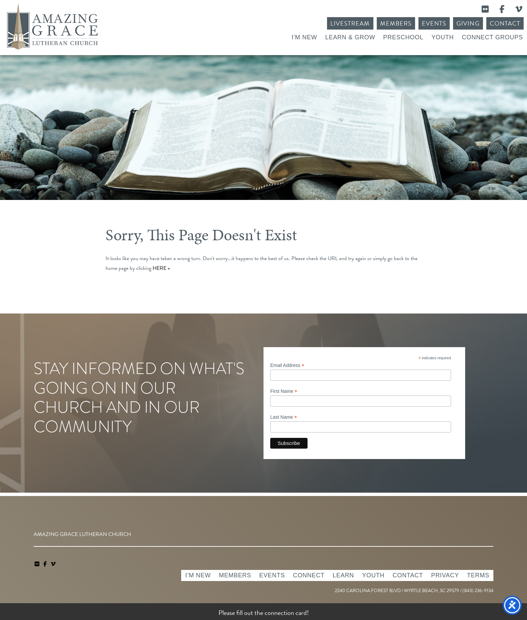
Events (434, 23)
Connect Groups (492, 37)
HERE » (161, 268)
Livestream (350, 23)
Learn (343, 575)
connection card (286, 613)
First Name (283, 391)
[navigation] (53, 564)
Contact (505, 23)
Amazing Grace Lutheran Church (52, 26)
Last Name (283, 417)
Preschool (403, 37)
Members (396, 23)
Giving (467, 23)
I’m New (304, 37)
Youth (443, 37)
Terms (478, 575)
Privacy (445, 575)
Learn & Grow (350, 37)
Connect (309, 575)
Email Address (287, 365)
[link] (38, 564)
